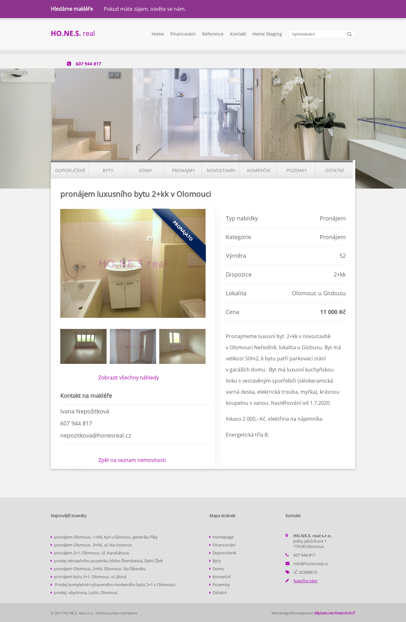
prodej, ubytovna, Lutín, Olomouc (86, 592)
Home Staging (267, 34)
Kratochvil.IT (345, 613)
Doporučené (224, 553)
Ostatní (219, 592)
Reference (213, 34)
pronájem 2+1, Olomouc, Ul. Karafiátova (91, 553)
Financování (183, 34)
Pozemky (221, 584)
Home (158, 34)
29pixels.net (324, 613)
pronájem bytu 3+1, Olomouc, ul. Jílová (90, 576)
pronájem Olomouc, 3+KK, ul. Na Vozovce (93, 545)
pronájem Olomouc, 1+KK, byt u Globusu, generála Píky (106, 537)
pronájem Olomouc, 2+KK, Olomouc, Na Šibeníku (100, 569)
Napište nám (305, 581)
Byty (217, 561)
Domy (218, 569)
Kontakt (238, 34)
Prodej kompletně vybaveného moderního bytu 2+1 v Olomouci (114, 584)
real (73, 33)
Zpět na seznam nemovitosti (132, 460)
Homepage (223, 537)
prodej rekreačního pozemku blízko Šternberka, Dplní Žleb (108, 561)
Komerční (222, 576)
